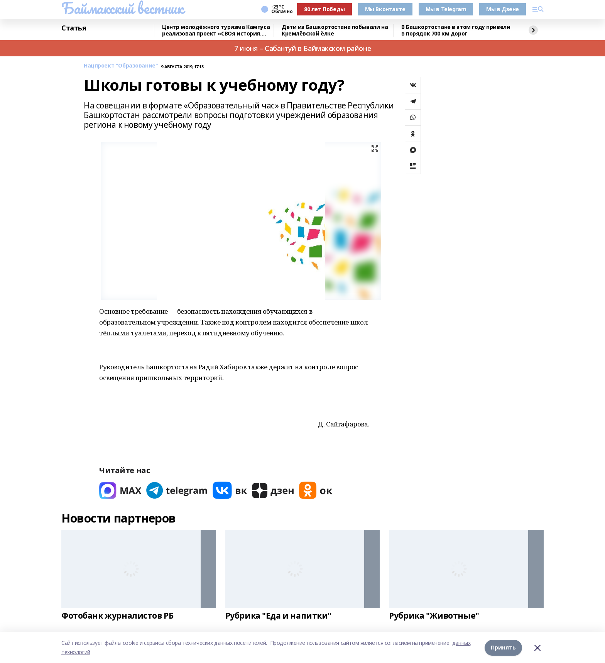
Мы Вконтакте (385, 9)
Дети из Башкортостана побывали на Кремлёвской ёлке (335, 30)
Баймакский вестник (122, 8)
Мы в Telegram (446, 9)
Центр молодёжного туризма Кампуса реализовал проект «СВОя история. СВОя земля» (216, 30)
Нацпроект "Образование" (121, 66)
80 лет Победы (324, 9)
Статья (73, 28)
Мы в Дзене (502, 9)
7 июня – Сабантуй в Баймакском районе (302, 48)
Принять (503, 647)
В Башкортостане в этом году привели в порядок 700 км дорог (455, 30)
